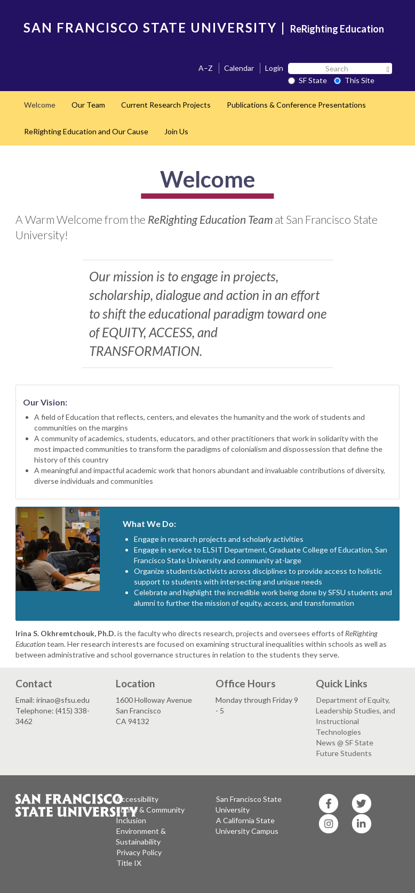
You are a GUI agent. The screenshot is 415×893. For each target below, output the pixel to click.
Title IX (128, 862)
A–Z (205, 67)
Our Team (88, 104)
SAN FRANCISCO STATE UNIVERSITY (150, 27)
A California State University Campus (247, 825)
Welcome (39, 104)
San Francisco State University (249, 804)
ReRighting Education (337, 29)
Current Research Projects (166, 104)
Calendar (239, 67)
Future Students (344, 753)
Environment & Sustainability (141, 836)
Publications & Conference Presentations (296, 104)
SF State (307, 80)
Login (274, 67)
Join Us (176, 131)
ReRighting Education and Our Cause (86, 131)
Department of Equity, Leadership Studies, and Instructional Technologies (355, 715)
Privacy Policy (139, 852)
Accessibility (137, 798)
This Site (354, 80)
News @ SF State (344, 742)
